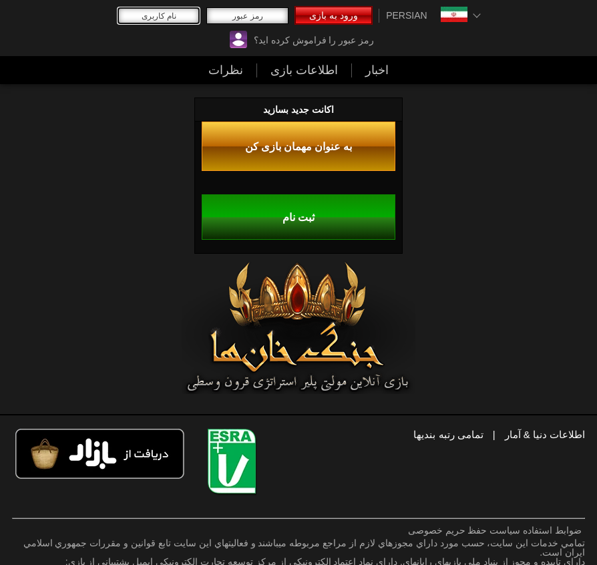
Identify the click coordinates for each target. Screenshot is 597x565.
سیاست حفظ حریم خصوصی (464, 530)
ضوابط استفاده (552, 530)
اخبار (377, 70)
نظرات (225, 70)
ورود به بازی (333, 15)
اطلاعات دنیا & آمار (545, 434)
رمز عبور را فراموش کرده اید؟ (314, 40)
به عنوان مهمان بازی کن (299, 146)
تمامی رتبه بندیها (448, 434)
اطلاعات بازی (304, 70)
